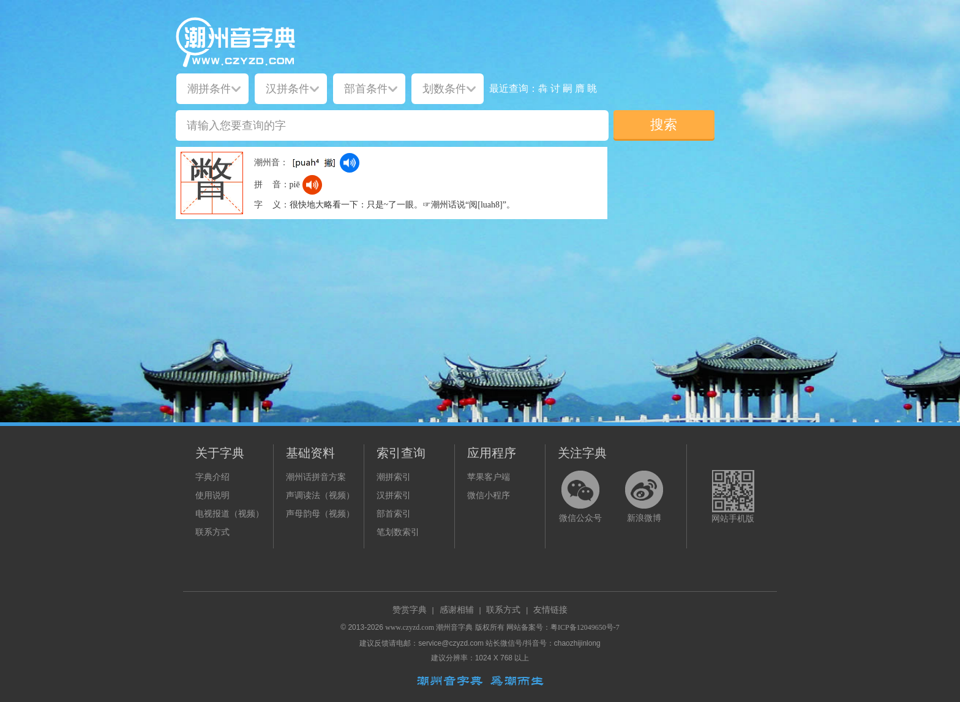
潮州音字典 (454, 627)
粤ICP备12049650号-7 (585, 627)
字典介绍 (212, 477)
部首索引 (394, 513)
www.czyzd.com (409, 627)
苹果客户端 (488, 477)
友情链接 (550, 609)
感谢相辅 (457, 609)
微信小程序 (488, 495)
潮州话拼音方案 (316, 477)
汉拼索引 (394, 495)
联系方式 (212, 532)
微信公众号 (580, 518)
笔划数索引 (398, 532)
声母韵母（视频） (320, 513)
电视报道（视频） (229, 513)
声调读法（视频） (320, 495)
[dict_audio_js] (349, 163)
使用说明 (212, 495)
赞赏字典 (409, 609)
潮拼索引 (394, 477)
